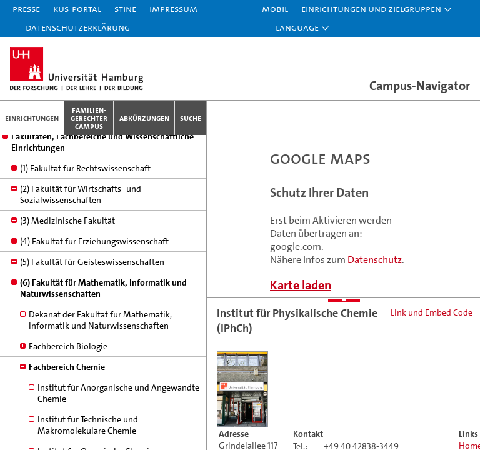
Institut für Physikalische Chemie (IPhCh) (115, 420)
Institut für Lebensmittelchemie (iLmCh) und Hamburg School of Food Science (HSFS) (113, 388)
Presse (26, 8)
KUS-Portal (77, 8)
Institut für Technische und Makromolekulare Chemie (88, 298)
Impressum (173, 8)
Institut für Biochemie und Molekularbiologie (88, 350)
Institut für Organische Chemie (96, 324)
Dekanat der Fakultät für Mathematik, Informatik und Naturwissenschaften (100, 193)
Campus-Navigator (419, 86)
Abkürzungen (144, 118)
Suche (190, 118)
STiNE (125, 8)
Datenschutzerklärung (78, 27)
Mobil (275, 8)
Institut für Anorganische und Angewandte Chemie (118, 266)
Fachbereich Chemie (67, 240)
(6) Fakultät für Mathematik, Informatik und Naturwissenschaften (103, 161)
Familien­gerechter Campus (89, 118)
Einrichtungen (32, 118)
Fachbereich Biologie (68, 219)
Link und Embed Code (431, 312)
